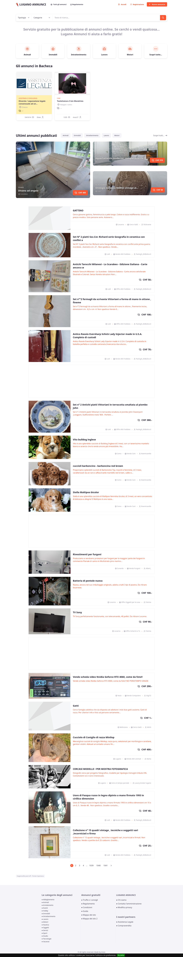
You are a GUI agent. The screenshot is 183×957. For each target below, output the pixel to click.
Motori (117, 135)
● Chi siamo (121, 900)
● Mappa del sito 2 (89, 918)
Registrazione (137, 4)
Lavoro (106, 135)
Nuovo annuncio (157, 4)
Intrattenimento (92, 135)
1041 (105, 865)
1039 (91, 865)
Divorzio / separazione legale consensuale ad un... (32, 102)
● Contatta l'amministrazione (128, 903)
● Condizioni (86, 907)
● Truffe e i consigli (89, 900)
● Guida (84, 911)
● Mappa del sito (88, 915)
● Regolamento (88, 903)
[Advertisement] (91, 381)
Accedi (122, 4)
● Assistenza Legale (124, 922)
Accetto (121, 955)
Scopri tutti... (160, 135)
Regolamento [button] (76, 4)
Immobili (77, 135)
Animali (65, 135)
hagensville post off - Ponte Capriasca (30, 876)
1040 (98, 865)
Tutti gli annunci (59, 4)
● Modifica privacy (124, 907)
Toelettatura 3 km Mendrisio (70, 101)
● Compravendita (123, 925)
